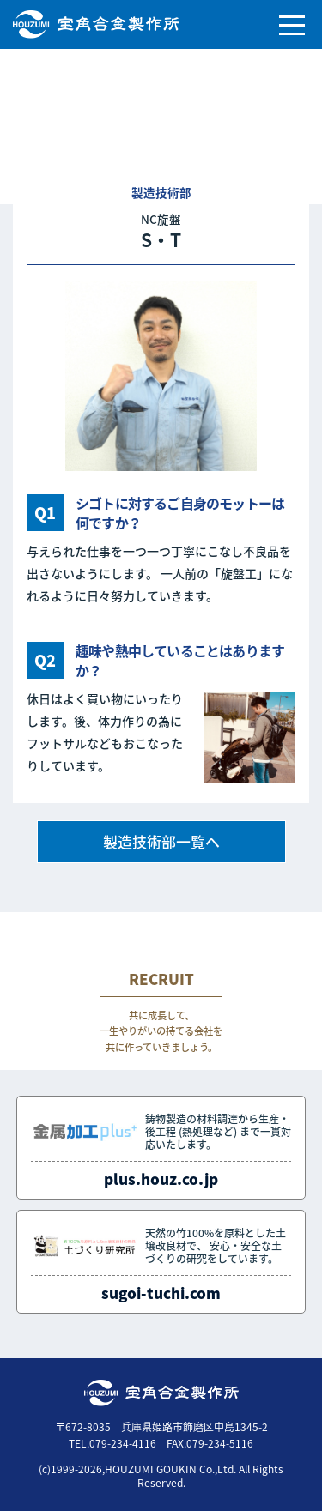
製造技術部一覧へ (161, 841)
